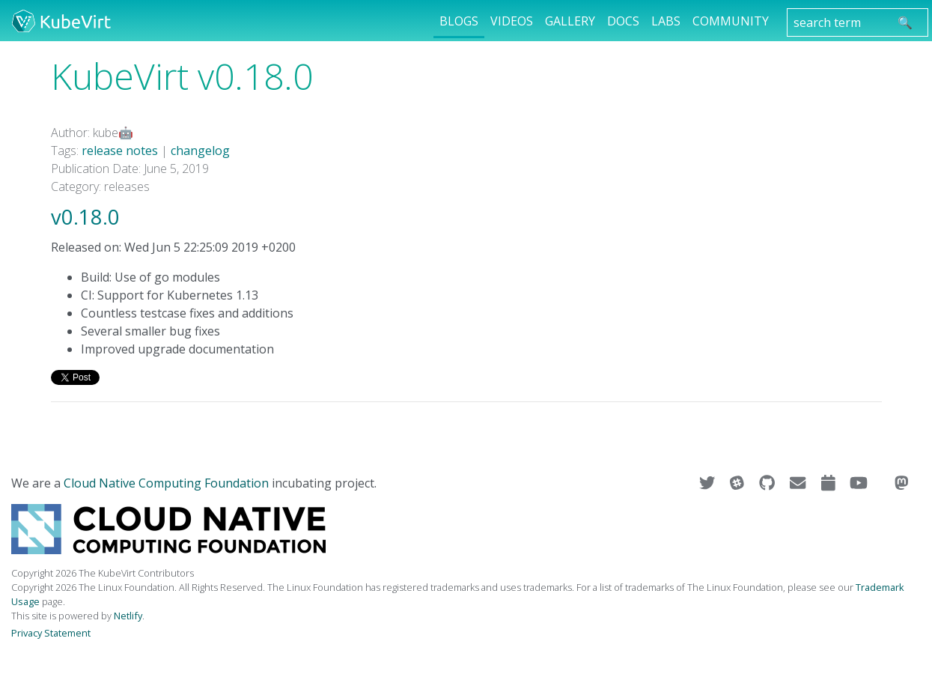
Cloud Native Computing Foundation (166, 483)
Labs (665, 21)
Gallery (570, 21)
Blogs (458, 21)
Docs (623, 21)
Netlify (128, 615)
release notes (120, 150)
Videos (511, 21)
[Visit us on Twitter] (708, 483)
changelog (200, 150)
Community (730, 21)
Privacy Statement (51, 633)
